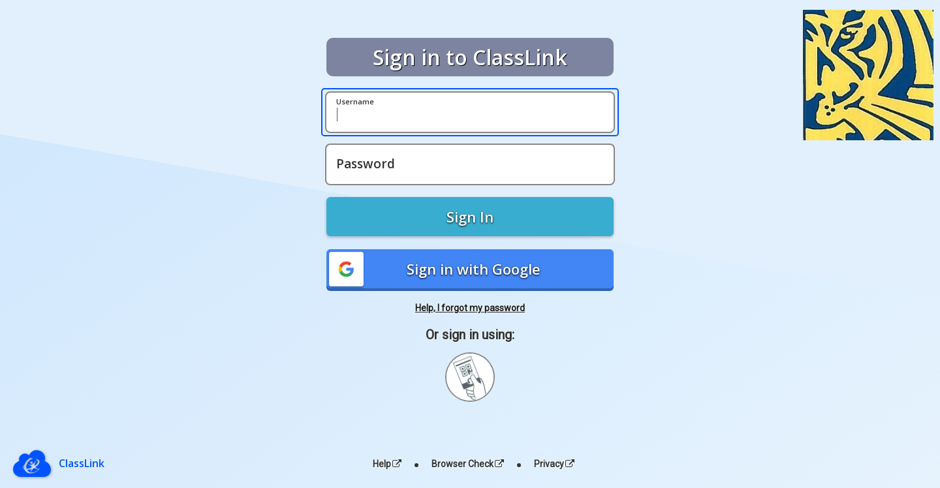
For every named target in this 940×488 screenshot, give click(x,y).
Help (387, 464)
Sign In (470, 216)
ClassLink (81, 463)
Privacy (554, 464)
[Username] (470, 112)
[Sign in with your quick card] (470, 377)
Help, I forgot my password (470, 308)
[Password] (470, 164)
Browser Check (467, 464)
